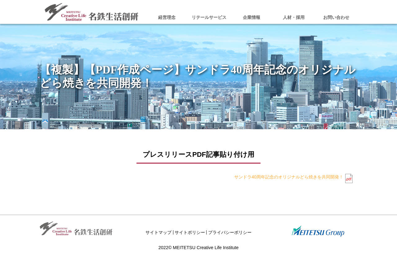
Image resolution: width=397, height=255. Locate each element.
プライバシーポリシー (230, 232)
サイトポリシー (190, 232)
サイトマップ (158, 232)
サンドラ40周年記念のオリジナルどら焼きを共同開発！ (288, 176)
